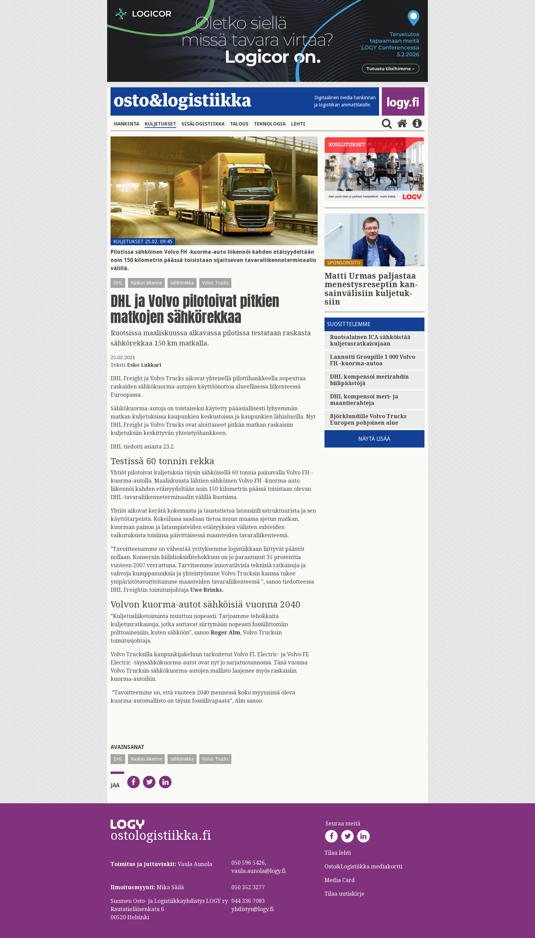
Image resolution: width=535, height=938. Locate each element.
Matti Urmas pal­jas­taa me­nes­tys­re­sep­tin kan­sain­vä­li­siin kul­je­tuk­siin (371, 289)
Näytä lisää (374, 439)
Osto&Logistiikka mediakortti (363, 866)
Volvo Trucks (215, 282)
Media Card (340, 880)
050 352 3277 (248, 887)
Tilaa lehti (337, 853)
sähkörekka (182, 282)
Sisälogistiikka (203, 124)
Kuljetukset (160, 124)
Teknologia (270, 124)
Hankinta (126, 124)
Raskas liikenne (146, 282)
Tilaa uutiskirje (344, 894)
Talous (239, 124)
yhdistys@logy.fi (252, 909)
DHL (117, 282)
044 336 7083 (248, 901)
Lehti (298, 124)
